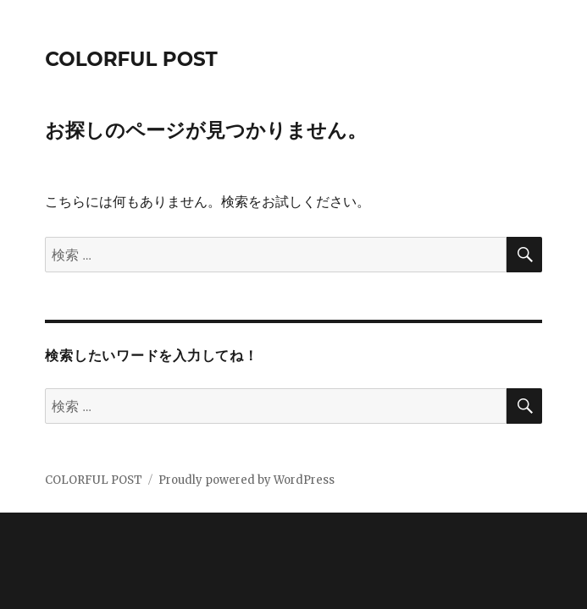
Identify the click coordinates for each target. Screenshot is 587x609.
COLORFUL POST (131, 59)
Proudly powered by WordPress (246, 480)
